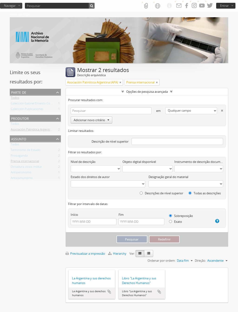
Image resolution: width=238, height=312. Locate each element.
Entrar (224, 5)
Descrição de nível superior (110, 141)
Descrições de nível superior (161, 193)
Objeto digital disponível (139, 162)
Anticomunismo (22, 179)
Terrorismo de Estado (25, 151)
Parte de (18, 92)
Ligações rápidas (169, 6)
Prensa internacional (25, 162)
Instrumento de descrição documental (198, 162)
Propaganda (19, 156)
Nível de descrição (83, 162)
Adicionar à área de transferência (109, 291)
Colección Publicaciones (27, 110)
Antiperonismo (21, 173)
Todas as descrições (204, 193)
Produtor (20, 118)
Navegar (10, 5)
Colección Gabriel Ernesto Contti (33, 104)
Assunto (18, 138)
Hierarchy (117, 253)
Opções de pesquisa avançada (147, 91)
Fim (121, 215)
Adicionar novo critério (91, 120)
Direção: (200, 260)
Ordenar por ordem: (161, 260)
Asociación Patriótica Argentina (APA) (36, 130)
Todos (15, 98)
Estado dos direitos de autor (90, 177)
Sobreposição (181, 216)
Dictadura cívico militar (26, 167)
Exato (175, 221)
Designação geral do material (168, 177)
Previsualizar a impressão (85, 253)
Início (74, 215)
